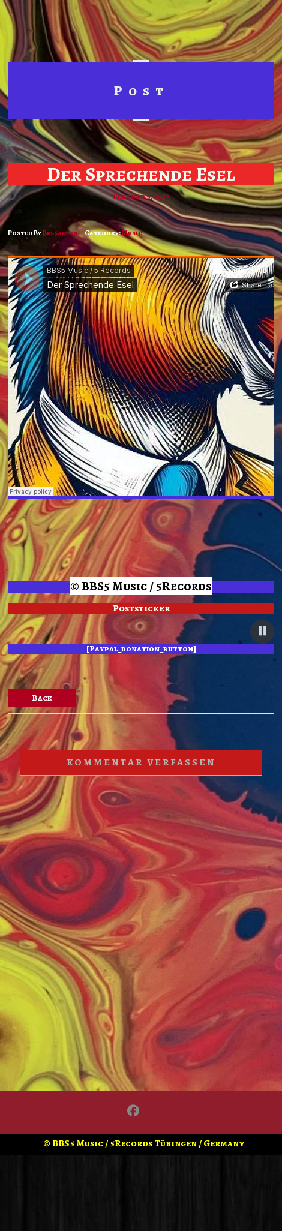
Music (132, 233)
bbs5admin (60, 233)
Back (42, 698)
